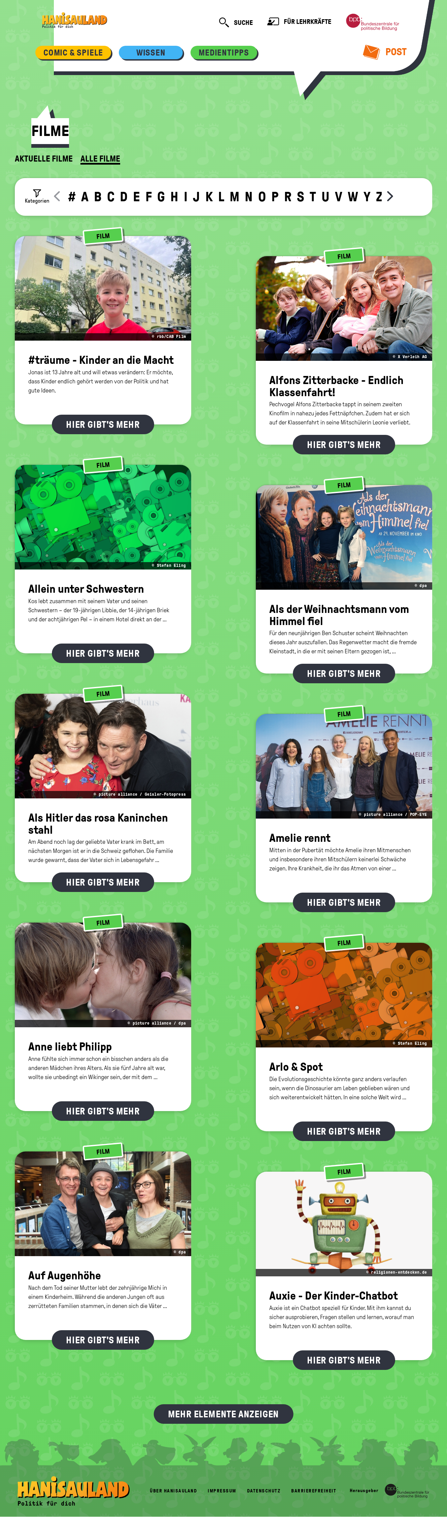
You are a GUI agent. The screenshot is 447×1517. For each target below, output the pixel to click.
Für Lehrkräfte (299, 22)
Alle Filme (100, 158)
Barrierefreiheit (313, 1490)
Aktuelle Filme (44, 158)
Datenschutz (264, 1490)
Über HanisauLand (173, 1490)
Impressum (222, 1490)
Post (385, 52)
